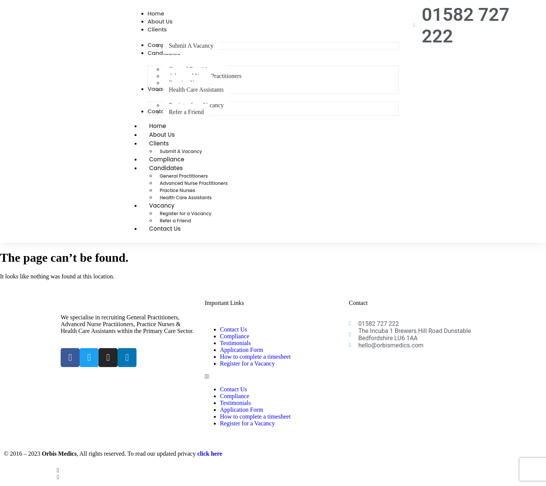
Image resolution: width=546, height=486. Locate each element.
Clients (167, 148)
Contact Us (165, 234)
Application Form (241, 355)
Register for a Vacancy (186, 219)
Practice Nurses (177, 195)
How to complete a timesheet (255, 362)
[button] (273, 381)
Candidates (174, 173)
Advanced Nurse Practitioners (194, 188)
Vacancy (170, 211)
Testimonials (235, 348)
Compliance (234, 341)
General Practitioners (184, 181)
